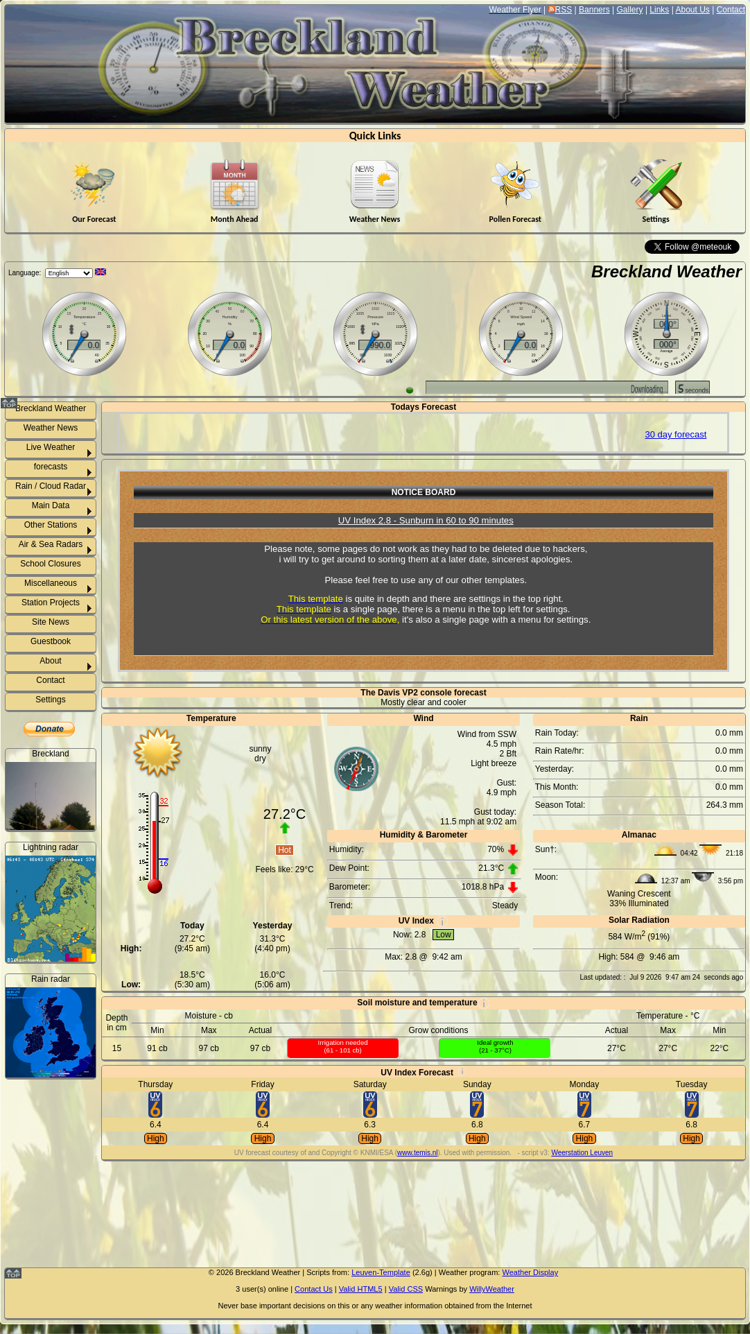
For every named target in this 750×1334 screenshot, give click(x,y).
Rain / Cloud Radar (50, 486)
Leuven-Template (380, 1272)
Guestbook (50, 641)
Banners (594, 10)
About (50, 661)
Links (659, 10)
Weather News (51, 428)
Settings (50, 699)
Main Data (51, 505)
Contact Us (314, 1289)
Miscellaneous (50, 583)
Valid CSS (406, 1289)
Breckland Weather (666, 271)
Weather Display (530, 1272)
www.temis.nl (417, 1153)
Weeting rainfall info (59, 1240)
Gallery (630, 10)
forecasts (51, 466)
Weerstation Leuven (582, 1153)
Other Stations (51, 525)
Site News (50, 622)
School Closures (50, 564)
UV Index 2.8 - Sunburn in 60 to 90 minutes (426, 520)
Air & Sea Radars (51, 544)
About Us (692, 10)
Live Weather (50, 447)
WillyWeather (491, 1289)
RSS (564, 10)
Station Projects (50, 602)
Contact (731, 10)
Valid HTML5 (361, 1289)
